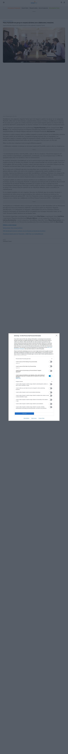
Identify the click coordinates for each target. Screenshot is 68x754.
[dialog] (34, 377)
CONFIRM (24, 413)
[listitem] (34, 358)
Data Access (34, 418)
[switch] (50, 362)
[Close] (57, 336)
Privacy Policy (41, 418)
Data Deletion (26, 418)
